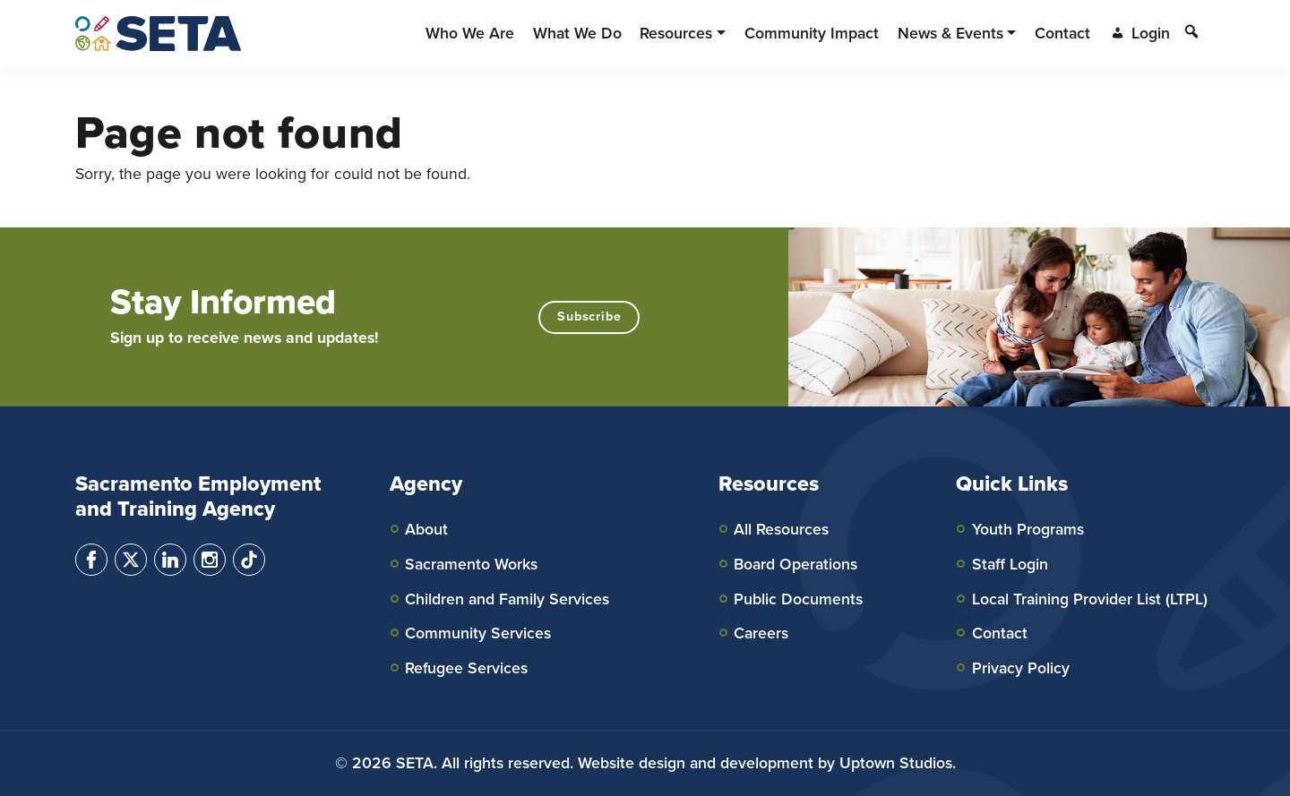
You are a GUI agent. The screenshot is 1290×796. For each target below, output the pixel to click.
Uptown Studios (895, 763)
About (426, 529)
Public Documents (798, 599)
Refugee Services (466, 668)
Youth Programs (1028, 529)
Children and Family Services (507, 599)
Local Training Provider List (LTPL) (1090, 599)
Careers (761, 633)
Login (1139, 33)
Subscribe (589, 316)
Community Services (478, 633)
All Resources (781, 529)
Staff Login (1010, 564)
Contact (1000, 633)
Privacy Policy (1021, 668)
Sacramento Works (471, 564)
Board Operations (795, 564)
